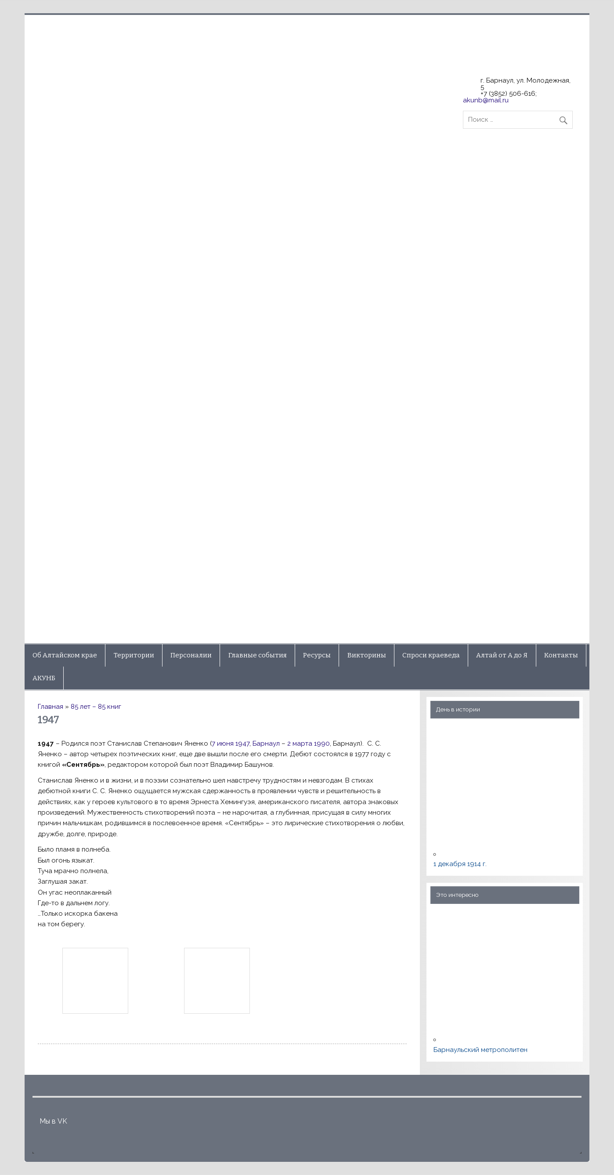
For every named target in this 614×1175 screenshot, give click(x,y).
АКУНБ (44, 678)
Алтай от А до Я (501, 655)
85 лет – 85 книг (96, 707)
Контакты (561, 655)
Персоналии (191, 655)
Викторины (366, 655)
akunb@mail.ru (486, 100)
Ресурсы (317, 655)
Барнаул (266, 743)
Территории (134, 655)
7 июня (223, 743)
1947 (242, 743)
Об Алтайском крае (65, 655)
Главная (50, 707)
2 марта (299, 743)
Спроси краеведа (431, 655)
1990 (322, 743)
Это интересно (457, 894)
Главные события (257, 655)
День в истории (458, 709)
